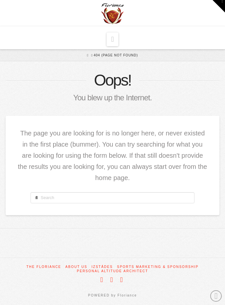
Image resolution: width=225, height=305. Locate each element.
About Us (76, 267)
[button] (112, 39)
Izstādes (102, 267)
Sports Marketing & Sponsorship (158, 267)
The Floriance (44, 267)
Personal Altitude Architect (112, 271)
